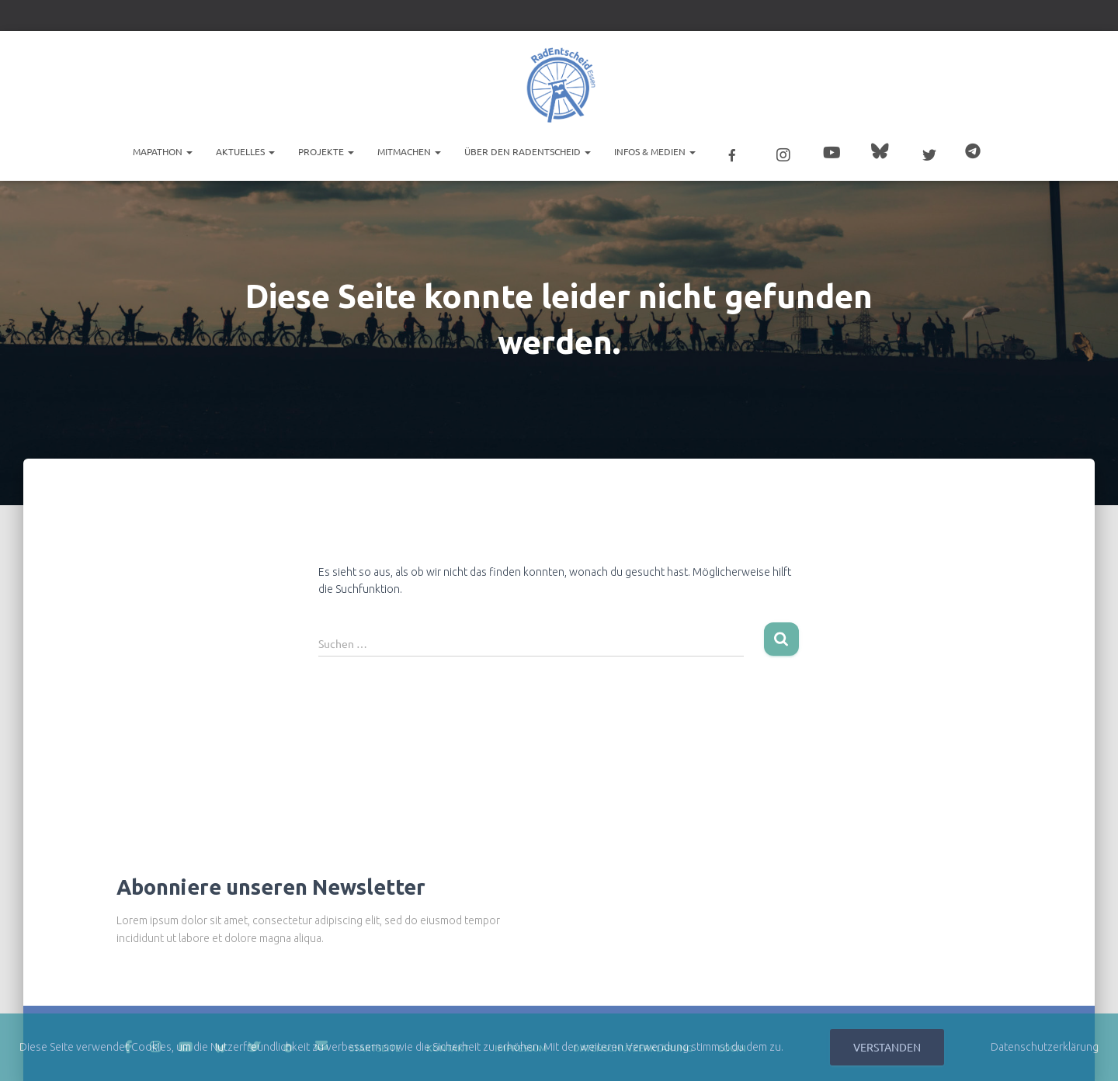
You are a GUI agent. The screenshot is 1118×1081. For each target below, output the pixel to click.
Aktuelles (245, 151)
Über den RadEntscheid (527, 151)
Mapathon (163, 151)
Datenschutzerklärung (1045, 1047)
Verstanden (887, 1047)
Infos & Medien (655, 151)
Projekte (326, 151)
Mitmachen (409, 151)
